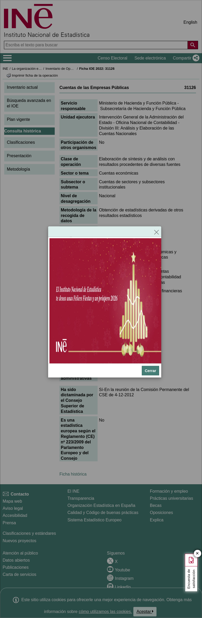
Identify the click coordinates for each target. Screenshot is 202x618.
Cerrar (150, 370)
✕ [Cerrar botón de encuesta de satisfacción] (197, 553)
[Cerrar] (156, 231)
